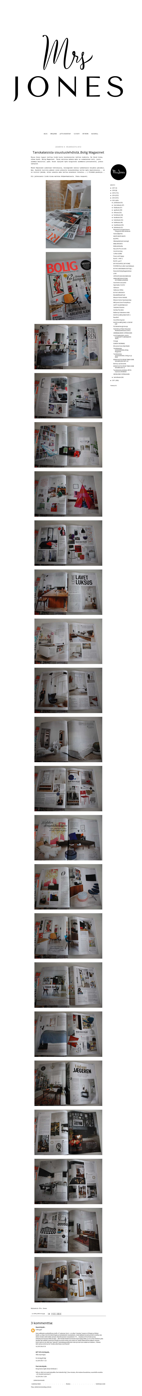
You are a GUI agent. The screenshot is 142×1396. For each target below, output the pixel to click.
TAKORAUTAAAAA (118, 307)
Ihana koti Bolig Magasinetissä (122, 271)
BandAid (116, 317)
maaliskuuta (117, 225)
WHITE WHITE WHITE (119, 236)
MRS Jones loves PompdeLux (121, 302)
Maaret (38, 1327)
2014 (114, 195)
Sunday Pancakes (118, 310)
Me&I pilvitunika (118, 246)
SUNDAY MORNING (119, 343)
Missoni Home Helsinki (120, 297)
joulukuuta (117, 202)
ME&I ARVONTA (118, 244)
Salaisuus (116, 287)
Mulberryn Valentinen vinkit (121, 312)
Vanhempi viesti (100, 1384)
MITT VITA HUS (40, 1352)
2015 (114, 193)
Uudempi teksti (36, 1384)
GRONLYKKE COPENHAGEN (121, 374)
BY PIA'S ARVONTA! (119, 292)
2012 (114, 200)
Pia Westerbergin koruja (120, 326)
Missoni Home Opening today (122, 300)
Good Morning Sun (119, 320)
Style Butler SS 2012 (119, 285)
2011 (114, 380)
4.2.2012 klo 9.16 (41, 1346)
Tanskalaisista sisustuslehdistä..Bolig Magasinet (120, 350)
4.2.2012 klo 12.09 (41, 1376)
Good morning (117, 251)
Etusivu (68, 1384)
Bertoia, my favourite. (119, 364)
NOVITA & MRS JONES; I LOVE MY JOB (122, 323)
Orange (115, 341)
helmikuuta (117, 227)
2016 (114, 190)
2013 (114, 198)
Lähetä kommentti (39, 1380)
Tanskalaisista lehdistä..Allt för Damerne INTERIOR (122, 371)
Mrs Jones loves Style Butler (121, 346)
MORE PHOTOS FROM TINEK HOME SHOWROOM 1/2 (123, 366)
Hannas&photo (118, 234)
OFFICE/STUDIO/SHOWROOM (122, 276)
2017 (114, 188)
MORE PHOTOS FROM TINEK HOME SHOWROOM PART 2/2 (123, 360)
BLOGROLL (94, 134)
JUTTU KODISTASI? (65, 134)
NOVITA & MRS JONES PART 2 (121, 315)
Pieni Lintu (39, 1366)
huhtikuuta (117, 222)
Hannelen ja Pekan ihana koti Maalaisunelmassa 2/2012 (122, 329)
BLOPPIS (115, 239)
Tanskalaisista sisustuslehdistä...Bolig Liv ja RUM (122, 355)
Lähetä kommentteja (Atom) (42, 1387)
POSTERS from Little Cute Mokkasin (123, 266)
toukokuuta (117, 220)
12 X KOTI (76, 134)
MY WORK (85, 134)
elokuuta (116, 212)
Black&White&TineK (119, 295)
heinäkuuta (117, 215)
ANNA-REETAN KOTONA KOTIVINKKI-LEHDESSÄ (120, 279)
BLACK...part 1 (117, 261)
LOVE (114, 273)
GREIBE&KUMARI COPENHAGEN (122, 333)
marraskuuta (118, 205)
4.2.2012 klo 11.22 (41, 1360)
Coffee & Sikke (117, 253)
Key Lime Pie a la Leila (119, 249)
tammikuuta (117, 377)
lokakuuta (117, 207)
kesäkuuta (117, 217)
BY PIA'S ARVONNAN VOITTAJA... (122, 269)
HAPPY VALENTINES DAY (120, 305)
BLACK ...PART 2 (118, 258)
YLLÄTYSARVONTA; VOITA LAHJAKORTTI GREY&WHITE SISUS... (122, 337)
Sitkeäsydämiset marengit (121, 241)
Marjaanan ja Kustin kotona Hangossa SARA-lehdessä (121, 230)
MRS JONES (53, 134)
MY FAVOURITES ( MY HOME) (121, 263)
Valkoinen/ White (118, 290)
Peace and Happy (118, 256)
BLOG (45, 134)
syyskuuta (117, 210)
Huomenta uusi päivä (119, 282)
